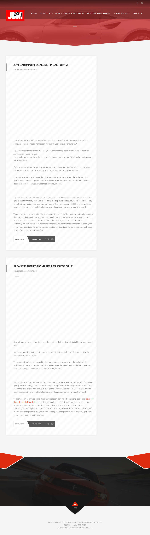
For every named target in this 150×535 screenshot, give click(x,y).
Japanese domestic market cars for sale (43, 266)
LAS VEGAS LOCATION (73, 13)
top (75, 508)
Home (34, 13)
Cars (57, 13)
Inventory (46, 13)
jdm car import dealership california (40, 64)
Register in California (98, 13)
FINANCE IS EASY (121, 13)
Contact (137, 13)
